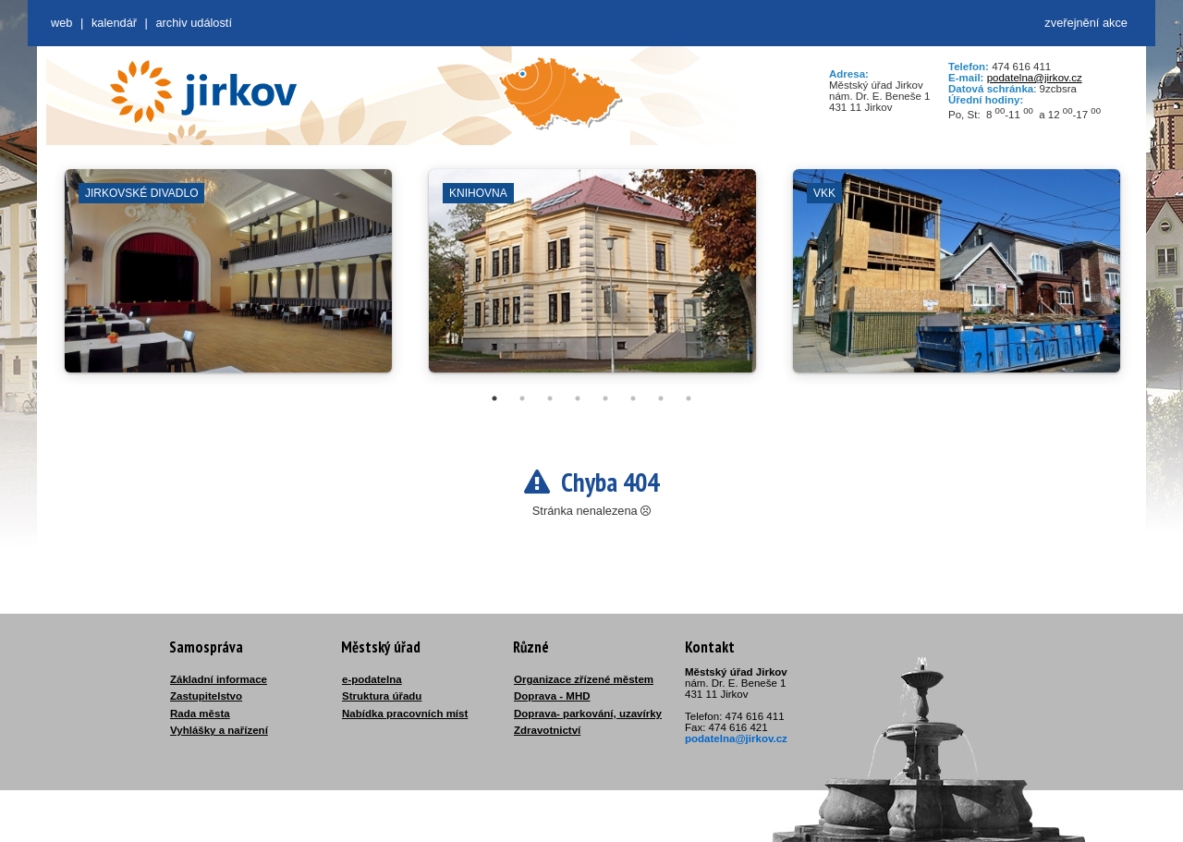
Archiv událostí (193, 23)
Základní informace (218, 679)
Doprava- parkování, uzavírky (588, 713)
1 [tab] (494, 398)
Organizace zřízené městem (583, 679)
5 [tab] (605, 398)
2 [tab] (522, 398)
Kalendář (114, 23)
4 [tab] (577, 398)
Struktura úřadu (381, 696)
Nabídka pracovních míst (405, 713)
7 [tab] (661, 398)
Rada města (200, 713)
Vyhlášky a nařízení (219, 730)
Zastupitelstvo (206, 696)
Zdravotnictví (547, 730)
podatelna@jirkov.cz (1034, 77)
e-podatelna (372, 679)
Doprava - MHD (552, 696)
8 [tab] (688, 398)
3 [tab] (550, 398)
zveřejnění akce (1086, 23)
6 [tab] (633, 398)
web (61, 23)
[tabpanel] (228, 280)
